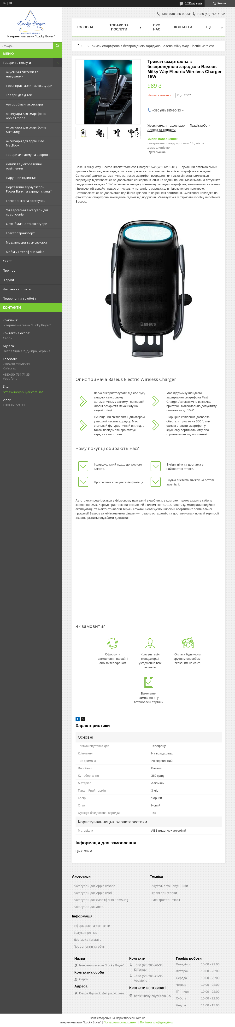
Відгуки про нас (85, 932)
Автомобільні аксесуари (24, 104)
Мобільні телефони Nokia (25, 252)
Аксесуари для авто (89, 906)
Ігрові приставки (164, 893)
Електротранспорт (20, 233)
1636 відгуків (193, 3)
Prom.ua (140, 1018)
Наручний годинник (21, 177)
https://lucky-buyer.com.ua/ (23, 392)
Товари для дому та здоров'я (28, 154)
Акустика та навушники (170, 886)
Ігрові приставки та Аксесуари (29, 85)
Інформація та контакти (92, 925)
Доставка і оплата (17, 289)
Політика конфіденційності (158, 1022)
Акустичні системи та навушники (22, 74)
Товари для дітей (19, 95)
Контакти (183, 27)
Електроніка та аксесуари (26, 200)
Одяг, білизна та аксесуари (26, 224)
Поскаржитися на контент (121, 1022)
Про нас (9, 270)
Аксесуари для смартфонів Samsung (26, 129)
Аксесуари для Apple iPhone (95, 886)
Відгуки (8, 280)
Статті (7, 261)
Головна (85, 27)
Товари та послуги (17, 62)
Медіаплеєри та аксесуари (26, 242)
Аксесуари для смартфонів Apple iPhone (26, 115)
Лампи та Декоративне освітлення (24, 166)
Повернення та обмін (19, 298)
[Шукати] (57, 45)
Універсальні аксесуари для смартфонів (27, 212)
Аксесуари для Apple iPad (93, 893)
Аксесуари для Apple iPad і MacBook (26, 143)
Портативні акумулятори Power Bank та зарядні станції (28, 189)
